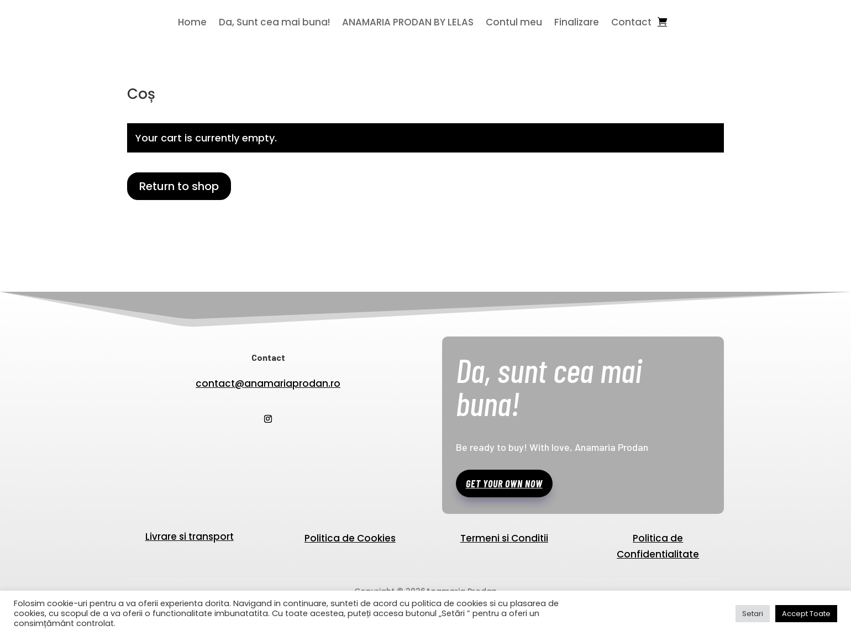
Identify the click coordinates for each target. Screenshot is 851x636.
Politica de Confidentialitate (658, 547)
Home (192, 23)
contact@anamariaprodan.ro (268, 383)
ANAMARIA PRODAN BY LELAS (408, 23)
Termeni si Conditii (504, 539)
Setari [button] (752, 613)
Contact (631, 23)
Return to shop (179, 186)
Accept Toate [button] (806, 613)
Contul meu (514, 23)
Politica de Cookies (350, 539)
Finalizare (576, 23)
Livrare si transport (189, 536)
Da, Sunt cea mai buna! (274, 23)
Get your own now (504, 483)
